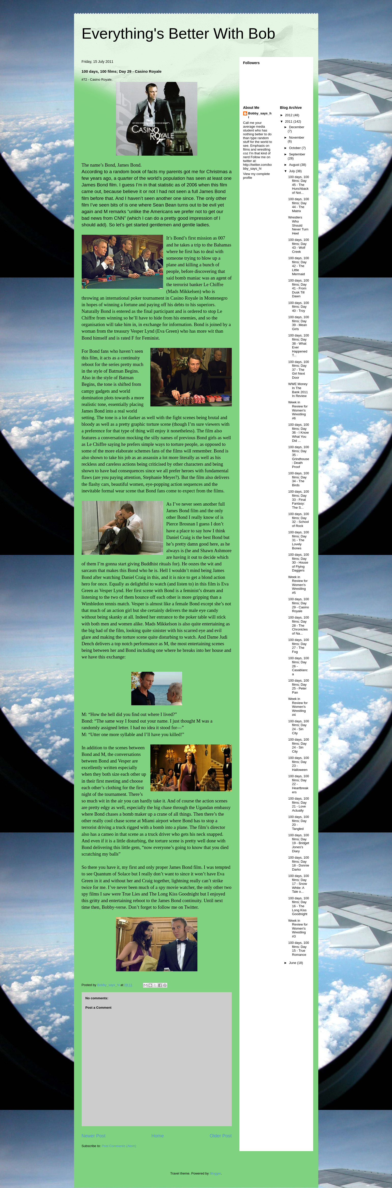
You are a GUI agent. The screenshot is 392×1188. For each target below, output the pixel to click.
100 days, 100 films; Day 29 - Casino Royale (298, 605)
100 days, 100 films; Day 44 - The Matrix (298, 205)
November (296, 137)
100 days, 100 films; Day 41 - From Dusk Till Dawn (298, 288)
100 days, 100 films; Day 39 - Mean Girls (298, 323)
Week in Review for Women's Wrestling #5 (298, 585)
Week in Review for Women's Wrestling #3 (298, 928)
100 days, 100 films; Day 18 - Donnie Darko (298, 863)
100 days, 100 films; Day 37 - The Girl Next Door (298, 369)
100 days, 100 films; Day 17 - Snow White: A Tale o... (298, 883)
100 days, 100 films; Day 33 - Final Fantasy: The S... (298, 499)
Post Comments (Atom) (119, 1146)
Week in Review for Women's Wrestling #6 (298, 410)
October (295, 148)
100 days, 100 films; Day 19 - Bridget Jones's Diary (298, 843)
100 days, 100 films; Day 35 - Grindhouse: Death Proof (298, 457)
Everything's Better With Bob (178, 33)
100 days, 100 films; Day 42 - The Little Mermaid (298, 266)
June (293, 963)
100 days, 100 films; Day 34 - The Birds (298, 479)
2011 (289, 121)
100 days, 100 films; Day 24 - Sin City (298, 727)
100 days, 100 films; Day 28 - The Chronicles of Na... (298, 625)
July (292, 171)
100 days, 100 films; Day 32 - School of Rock (298, 520)
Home (157, 1135)
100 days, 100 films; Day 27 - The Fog (298, 646)
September (297, 154)
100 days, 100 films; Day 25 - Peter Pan (298, 686)
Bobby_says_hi (260, 115)
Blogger (215, 1173)
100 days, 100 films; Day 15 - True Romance (298, 949)
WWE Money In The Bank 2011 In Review (298, 390)
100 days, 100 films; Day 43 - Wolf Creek (298, 246)
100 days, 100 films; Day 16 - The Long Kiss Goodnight (298, 906)
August (294, 165)
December (296, 127)
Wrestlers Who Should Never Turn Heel (298, 225)
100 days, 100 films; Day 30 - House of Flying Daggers (298, 562)
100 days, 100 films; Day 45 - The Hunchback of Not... (298, 185)
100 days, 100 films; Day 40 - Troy (298, 307)
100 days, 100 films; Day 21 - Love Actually (298, 804)
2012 (289, 115)
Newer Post (94, 1135)
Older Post (221, 1135)
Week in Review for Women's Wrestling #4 (298, 706)
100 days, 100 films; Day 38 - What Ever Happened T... (298, 345)
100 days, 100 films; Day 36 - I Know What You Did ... (298, 432)
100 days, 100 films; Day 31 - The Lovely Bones (298, 540)
